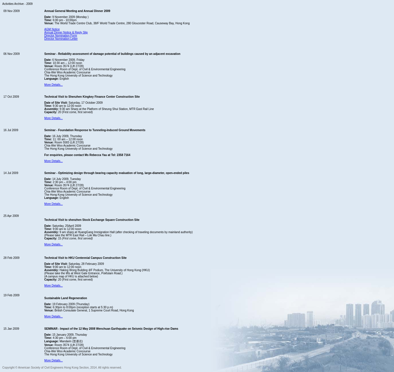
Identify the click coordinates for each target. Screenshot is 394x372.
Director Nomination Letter (61, 38)
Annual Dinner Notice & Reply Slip (66, 32)
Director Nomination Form (60, 35)
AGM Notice (52, 29)
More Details (53, 244)
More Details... (53, 84)
